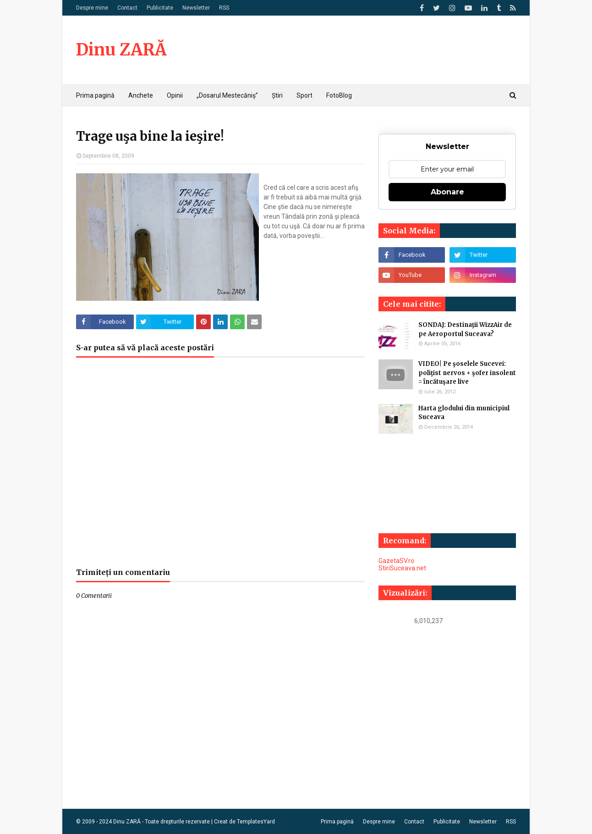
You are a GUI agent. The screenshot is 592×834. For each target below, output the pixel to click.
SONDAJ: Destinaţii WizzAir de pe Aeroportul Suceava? (465, 329)
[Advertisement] (220, 467)
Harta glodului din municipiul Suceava (464, 412)
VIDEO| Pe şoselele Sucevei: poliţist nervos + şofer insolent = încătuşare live (467, 373)
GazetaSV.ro (396, 560)
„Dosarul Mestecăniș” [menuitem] (227, 95)
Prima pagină (337, 821)
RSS (224, 8)
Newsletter (196, 8)
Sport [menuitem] (304, 95)
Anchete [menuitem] (140, 95)
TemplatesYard (256, 821)
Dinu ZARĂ (121, 49)
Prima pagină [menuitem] (95, 95)
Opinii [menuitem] (175, 95)
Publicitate (160, 8)
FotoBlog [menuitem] (339, 95)
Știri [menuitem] (277, 95)
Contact (127, 8)
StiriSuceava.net (402, 568)
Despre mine (92, 8)
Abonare (447, 192)
